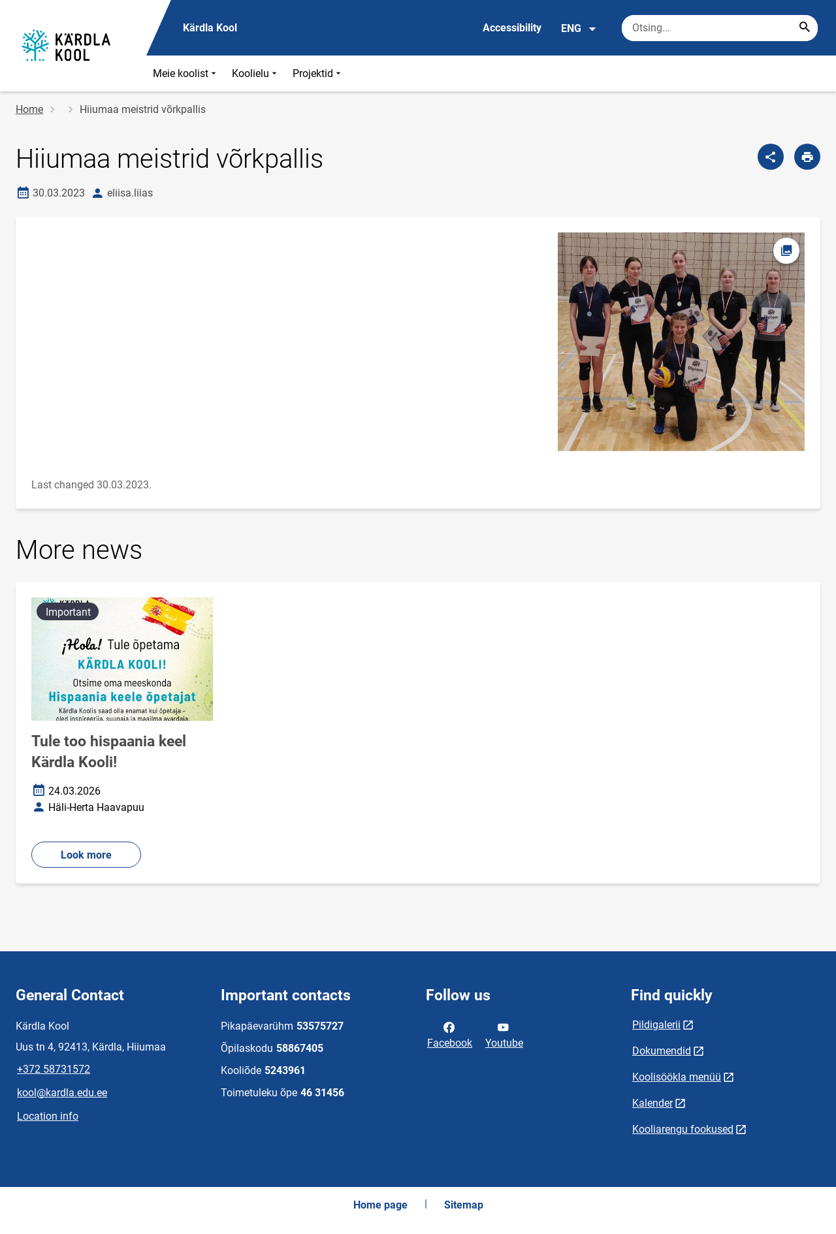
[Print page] (807, 157)
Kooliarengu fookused (682, 1129)
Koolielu (256, 73)
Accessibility (512, 28)
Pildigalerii (656, 1025)
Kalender (652, 1103)
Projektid (318, 73)
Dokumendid (661, 1051)
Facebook (449, 1034)
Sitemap (463, 1205)
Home (29, 109)
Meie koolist (186, 73)
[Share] (771, 157)
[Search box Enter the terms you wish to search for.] (720, 28)
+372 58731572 (53, 1069)
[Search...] (805, 28)
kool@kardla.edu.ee (62, 1092)
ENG (579, 29)
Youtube (504, 1034)
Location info (47, 1116)
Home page (380, 1205)
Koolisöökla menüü (676, 1077)
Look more (86, 855)
